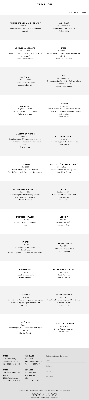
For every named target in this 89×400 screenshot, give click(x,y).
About (70, 12)
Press (84, 12)
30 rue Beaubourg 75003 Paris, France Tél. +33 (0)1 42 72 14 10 (11, 360)
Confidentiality (45, 397)
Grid (68, 390)
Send (49, 377)
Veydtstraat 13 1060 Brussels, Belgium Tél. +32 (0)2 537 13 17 (33, 360)
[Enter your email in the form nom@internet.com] (66, 371)
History (77, 12)
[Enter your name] (66, 360)
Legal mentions (35, 397)
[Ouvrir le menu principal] (84, 3)
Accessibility (54, 397)
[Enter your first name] (66, 366)
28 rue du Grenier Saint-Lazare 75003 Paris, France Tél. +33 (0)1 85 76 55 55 (12, 375)
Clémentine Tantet (53, 390)
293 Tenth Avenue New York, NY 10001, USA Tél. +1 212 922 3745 (32, 375)
